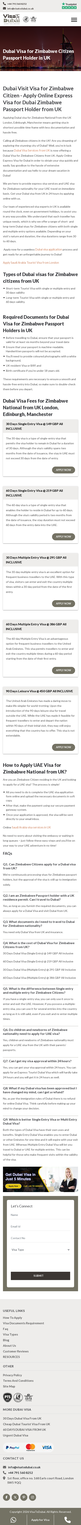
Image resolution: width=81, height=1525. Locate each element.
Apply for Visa (40, 1519)
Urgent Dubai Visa (15, 1429)
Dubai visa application (48, 244)
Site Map (9, 1380)
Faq (5, 1323)
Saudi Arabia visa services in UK (31, 822)
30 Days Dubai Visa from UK (22, 1413)
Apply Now (63, 464)
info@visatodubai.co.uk (18, 8)
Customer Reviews (16, 1345)
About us (9, 1340)
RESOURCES (11, 1351)
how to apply (12, 1312)
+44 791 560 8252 (15, 3)
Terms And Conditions (18, 1375)
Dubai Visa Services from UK (31, 150)
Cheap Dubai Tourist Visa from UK (26, 1418)
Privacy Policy (12, 1369)
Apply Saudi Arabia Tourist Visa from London (30, 257)
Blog (6, 1334)
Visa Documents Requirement (23, 1317)
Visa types (10, 1329)
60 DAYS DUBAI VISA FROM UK (24, 1424)
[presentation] (32, 1256)
